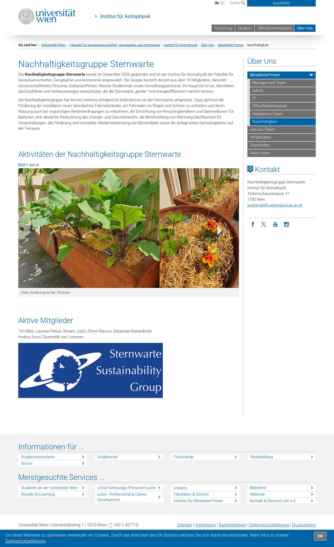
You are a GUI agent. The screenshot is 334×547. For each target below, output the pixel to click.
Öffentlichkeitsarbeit (274, 28)
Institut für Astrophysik (125, 16)
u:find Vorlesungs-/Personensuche (126, 487)
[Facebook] (253, 224)
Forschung (223, 28)
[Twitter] (264, 224)
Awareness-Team (267, 113)
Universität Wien (53, 45)
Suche (237, 3)
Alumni (26, 463)
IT (254, 98)
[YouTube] (275, 224)
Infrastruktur (260, 137)
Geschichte (259, 145)
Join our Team (262, 129)
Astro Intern (260, 153)
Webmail (257, 494)
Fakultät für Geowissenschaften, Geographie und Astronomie (115, 45)
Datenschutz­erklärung (269, 524)
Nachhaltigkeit (265, 121)
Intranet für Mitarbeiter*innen (198, 500)
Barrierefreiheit (232, 524)
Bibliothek (258, 487)
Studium (245, 28)
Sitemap (184, 524)
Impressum (205, 524)
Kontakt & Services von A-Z (273, 500)
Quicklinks (281, 3)
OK (320, 536)
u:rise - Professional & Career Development (122, 497)
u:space (180, 487)
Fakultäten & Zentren (191, 494)
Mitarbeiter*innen (230, 45)
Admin (258, 90)
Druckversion (304, 524)
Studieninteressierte (38, 457)
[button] (34, 231)
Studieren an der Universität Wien (49, 487)
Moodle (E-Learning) (38, 494)
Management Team (269, 82)
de (220, 3)
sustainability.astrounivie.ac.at (274, 205)
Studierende (107, 457)
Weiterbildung (261, 457)
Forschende (184, 457)
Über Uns (305, 28)
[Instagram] (286, 224)
